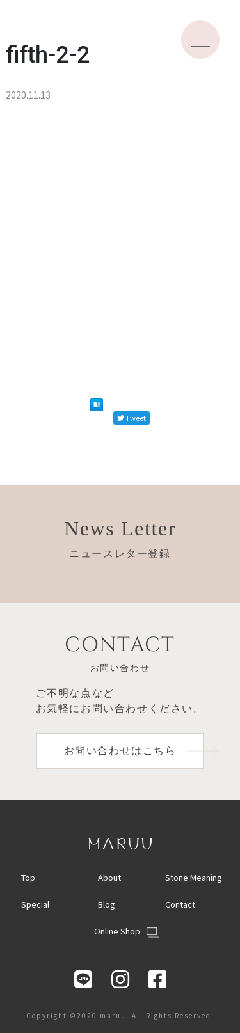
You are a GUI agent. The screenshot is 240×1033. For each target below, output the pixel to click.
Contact (180, 904)
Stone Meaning (193, 877)
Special (35, 904)
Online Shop (126, 931)
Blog (106, 904)
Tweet (131, 418)
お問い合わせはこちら (134, 750)
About (109, 877)
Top (28, 877)
